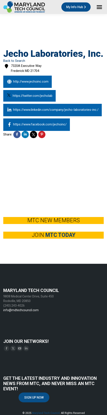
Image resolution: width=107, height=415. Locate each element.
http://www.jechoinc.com (27, 82)
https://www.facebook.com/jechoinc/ (37, 125)
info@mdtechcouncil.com (21, 310)
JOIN (53, 235)
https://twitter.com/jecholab (29, 95)
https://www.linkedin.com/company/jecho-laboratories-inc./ (52, 110)
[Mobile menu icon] (99, 7)
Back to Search (14, 61)
